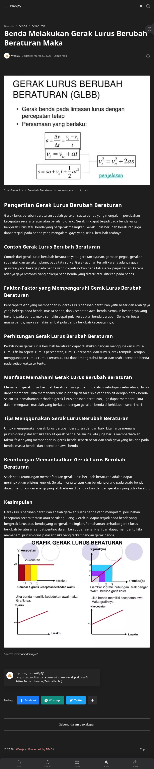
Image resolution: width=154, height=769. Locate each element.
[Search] (148, 6)
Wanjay (15, 6)
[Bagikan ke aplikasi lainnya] (92, 700)
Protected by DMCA (41, 749)
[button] (141, 6)
